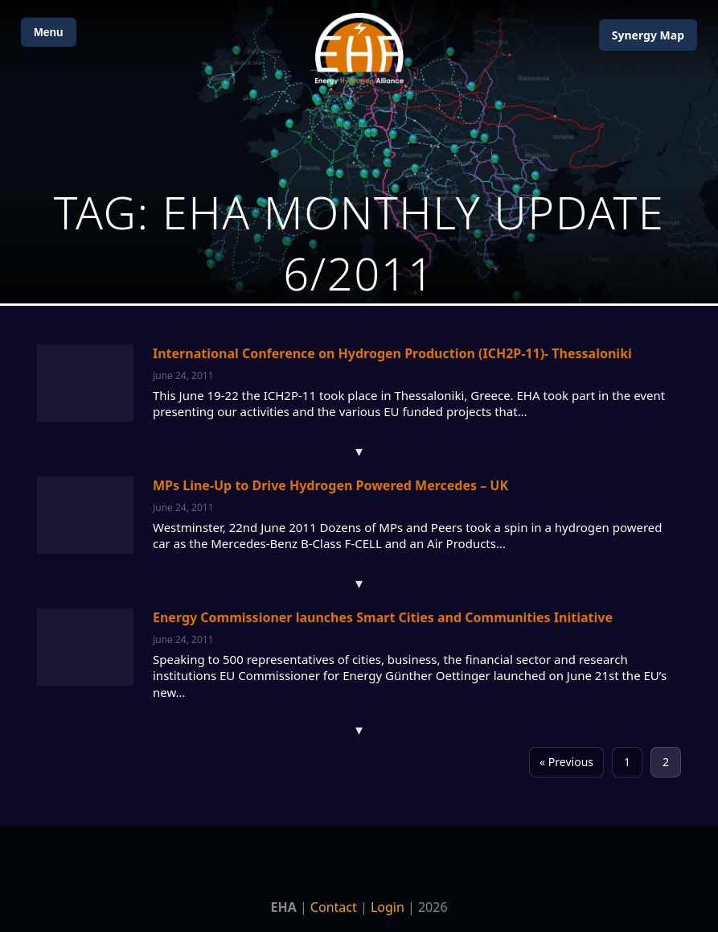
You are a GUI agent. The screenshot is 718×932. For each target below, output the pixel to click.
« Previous (566, 761)
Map (648, 35)
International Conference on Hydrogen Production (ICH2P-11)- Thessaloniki (392, 353)
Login (387, 907)
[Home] (359, 49)
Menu (49, 32)
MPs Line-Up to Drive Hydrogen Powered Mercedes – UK (330, 485)
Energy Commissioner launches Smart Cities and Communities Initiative (383, 617)
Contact (333, 907)
